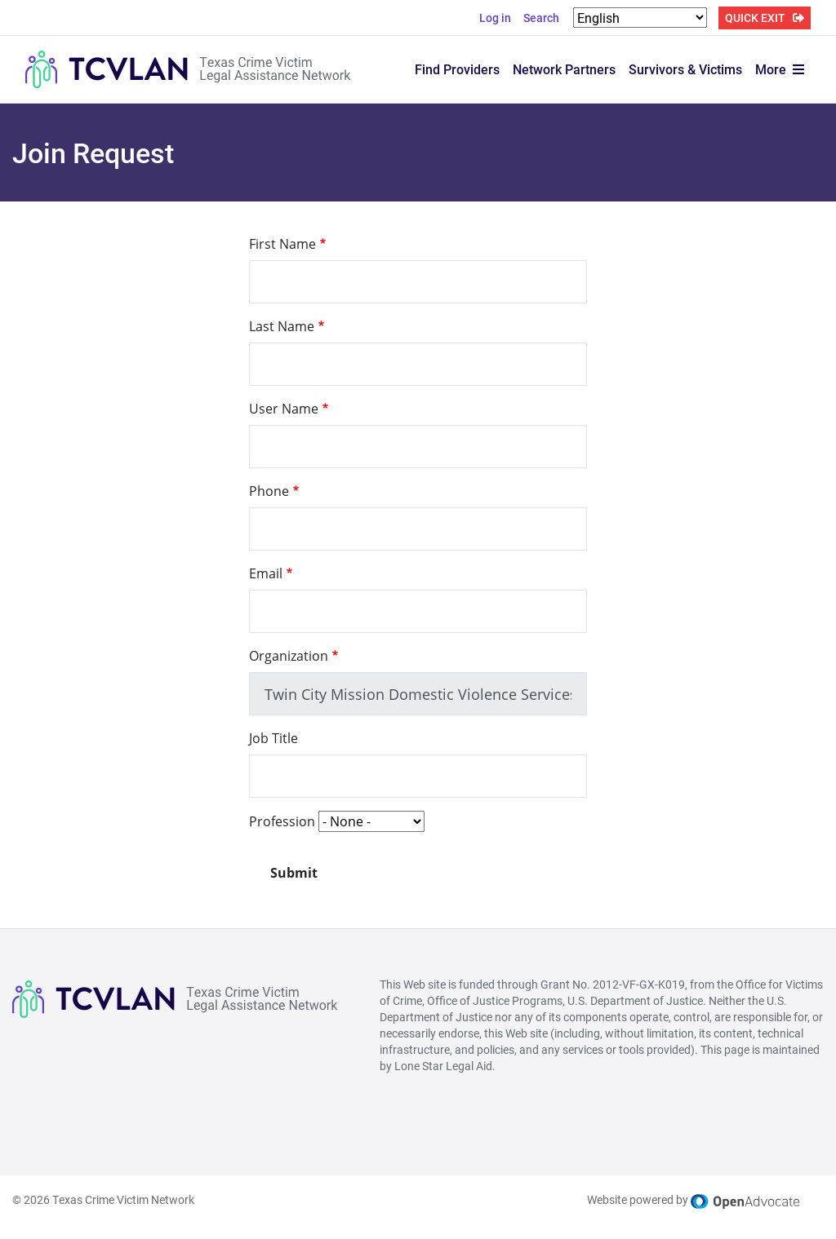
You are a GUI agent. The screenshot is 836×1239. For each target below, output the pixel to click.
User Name (283, 409)
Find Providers (457, 68)
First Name (282, 244)
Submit (294, 873)
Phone (269, 491)
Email (265, 573)
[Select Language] (640, 17)
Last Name (281, 326)
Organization (288, 656)
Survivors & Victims (685, 68)
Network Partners (564, 68)
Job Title (273, 738)
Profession (282, 821)
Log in (495, 17)
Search (541, 17)
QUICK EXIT (755, 17)
